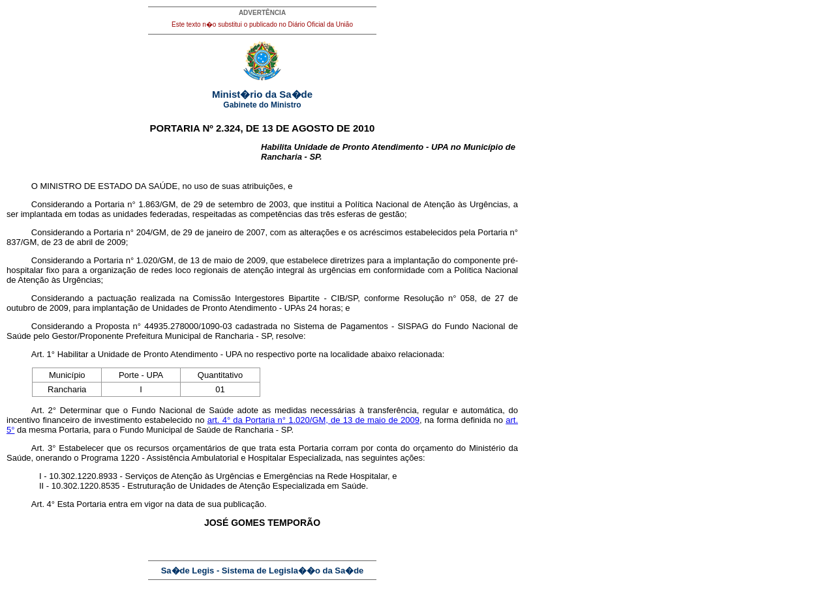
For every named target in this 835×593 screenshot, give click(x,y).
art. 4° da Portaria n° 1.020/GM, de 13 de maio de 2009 (313, 420)
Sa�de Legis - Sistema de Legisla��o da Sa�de (262, 570)
